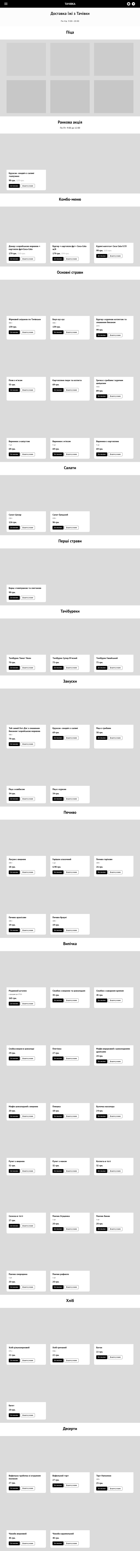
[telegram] (133, 5)
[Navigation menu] (5, 4)
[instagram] (128, 5)
